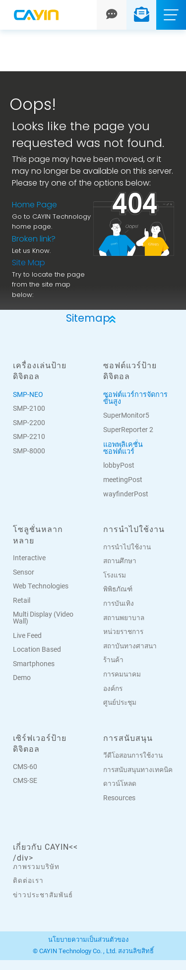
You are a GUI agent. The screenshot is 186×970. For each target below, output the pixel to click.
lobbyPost (118, 465)
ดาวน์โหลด (119, 783)
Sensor (23, 572)
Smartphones (34, 663)
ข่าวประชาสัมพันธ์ (43, 894)
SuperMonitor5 (126, 415)
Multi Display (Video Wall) (43, 618)
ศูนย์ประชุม (119, 702)
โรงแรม (114, 575)
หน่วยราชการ (123, 631)
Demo (22, 677)
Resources (119, 797)
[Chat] (112, 15)
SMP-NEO (28, 394)
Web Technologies (40, 586)
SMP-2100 (29, 408)
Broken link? (34, 239)
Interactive (29, 557)
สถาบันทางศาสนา (130, 645)
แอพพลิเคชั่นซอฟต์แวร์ (123, 447)
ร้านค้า (113, 659)
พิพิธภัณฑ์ (117, 588)
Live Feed (27, 635)
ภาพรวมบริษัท (36, 866)
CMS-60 (25, 766)
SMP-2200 (29, 422)
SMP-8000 (29, 450)
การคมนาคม (122, 674)
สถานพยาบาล (123, 617)
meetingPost (122, 479)
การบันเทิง (118, 603)
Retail (21, 600)
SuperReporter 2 (128, 429)
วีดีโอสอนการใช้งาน (133, 755)
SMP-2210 (29, 436)
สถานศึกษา (119, 560)
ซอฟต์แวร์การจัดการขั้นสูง (135, 397)
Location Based (37, 649)
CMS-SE (25, 780)
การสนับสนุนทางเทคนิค (138, 769)
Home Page (34, 205)
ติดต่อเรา (28, 880)
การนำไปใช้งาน (127, 546)
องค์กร (113, 688)
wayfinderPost (125, 493)
